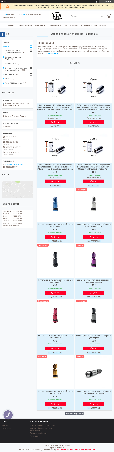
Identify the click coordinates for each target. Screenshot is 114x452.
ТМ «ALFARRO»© (55, 25)
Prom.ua (67, 445)
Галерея (102, 25)
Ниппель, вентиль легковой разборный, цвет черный (55, 281)
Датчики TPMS (10, 63)
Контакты (74, 25)
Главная (11, 25)
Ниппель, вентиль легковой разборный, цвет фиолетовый (93, 281)
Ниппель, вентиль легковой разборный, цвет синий (55, 225)
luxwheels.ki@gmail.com (14, 164)
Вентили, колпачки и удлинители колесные (13, 52)
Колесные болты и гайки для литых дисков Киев (16, 69)
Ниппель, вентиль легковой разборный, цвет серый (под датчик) (93, 392)
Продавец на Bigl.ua (57, 448)
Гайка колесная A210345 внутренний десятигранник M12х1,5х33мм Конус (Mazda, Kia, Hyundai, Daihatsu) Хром (93, 107)
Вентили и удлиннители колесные (43, 425)
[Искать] (102, 16)
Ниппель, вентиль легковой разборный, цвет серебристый (93, 225)
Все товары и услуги (73, 413)
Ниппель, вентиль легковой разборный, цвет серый (93, 337)
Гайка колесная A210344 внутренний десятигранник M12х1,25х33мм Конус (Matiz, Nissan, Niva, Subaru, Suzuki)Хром (55, 107)
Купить (56, 122)
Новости (6, 42)
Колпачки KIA (52, 53)
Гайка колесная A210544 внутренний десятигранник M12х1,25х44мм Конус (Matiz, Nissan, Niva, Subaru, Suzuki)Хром (55, 167)
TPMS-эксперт (40, 25)
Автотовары (9, 74)
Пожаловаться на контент (64, 450)
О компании (6, 428)
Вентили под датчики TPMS (13, 58)
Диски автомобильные (38, 433)
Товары (6, 46)
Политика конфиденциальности (84, 450)
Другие (7, 79)
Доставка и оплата (89, 25)
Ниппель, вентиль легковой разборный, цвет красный (55, 337)
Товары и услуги (25, 25)
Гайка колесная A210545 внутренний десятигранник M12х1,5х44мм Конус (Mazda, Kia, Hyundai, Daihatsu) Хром (93, 167)
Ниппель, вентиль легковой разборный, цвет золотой (55, 392)
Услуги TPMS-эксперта (13, 83)
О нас (65, 25)
